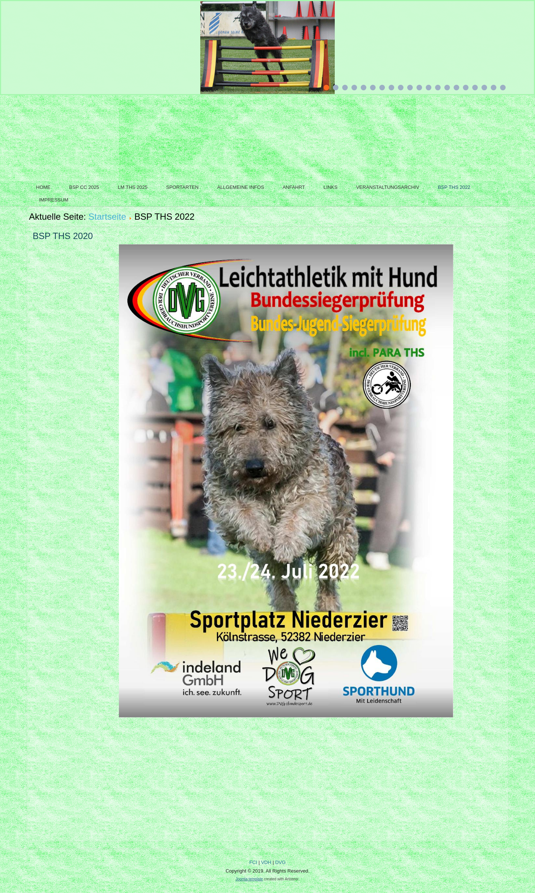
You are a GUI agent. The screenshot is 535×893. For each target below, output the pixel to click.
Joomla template (249, 879)
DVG (280, 862)
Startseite (107, 217)
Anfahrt (293, 187)
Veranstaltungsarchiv (387, 187)
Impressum (53, 200)
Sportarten (182, 187)
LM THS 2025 (132, 187)
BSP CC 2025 (84, 187)
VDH (266, 862)
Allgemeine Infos (240, 187)
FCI (253, 862)
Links (331, 187)
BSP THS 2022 (454, 187)
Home (43, 187)
